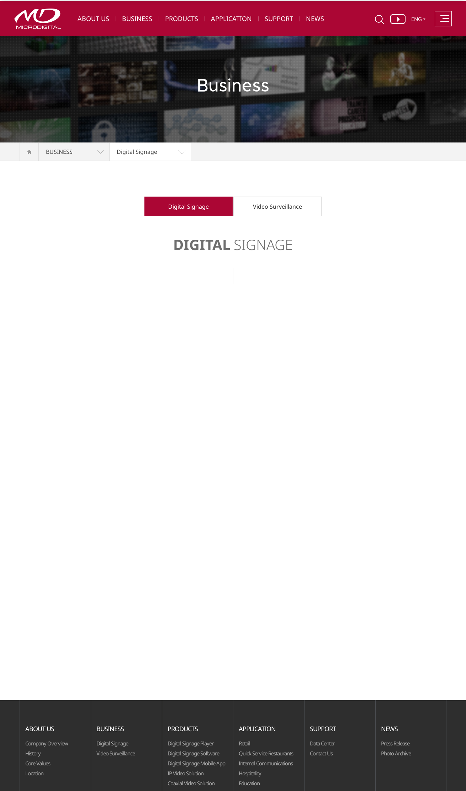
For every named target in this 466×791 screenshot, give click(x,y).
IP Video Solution (185, 773)
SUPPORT (279, 18)
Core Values (37, 763)
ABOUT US (93, 18)
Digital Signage (137, 152)
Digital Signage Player (190, 743)
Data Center (322, 743)
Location (34, 773)
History (33, 753)
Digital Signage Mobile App (196, 763)
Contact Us (321, 753)
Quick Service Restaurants (266, 753)
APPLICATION (231, 18)
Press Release (395, 743)
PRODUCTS (181, 18)
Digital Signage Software (193, 753)
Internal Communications (266, 763)
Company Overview (46, 743)
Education (249, 783)
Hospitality (250, 773)
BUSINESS (137, 18)
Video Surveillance (277, 206)
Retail (244, 743)
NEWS (315, 18)
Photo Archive (396, 753)
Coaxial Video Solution (191, 783)
